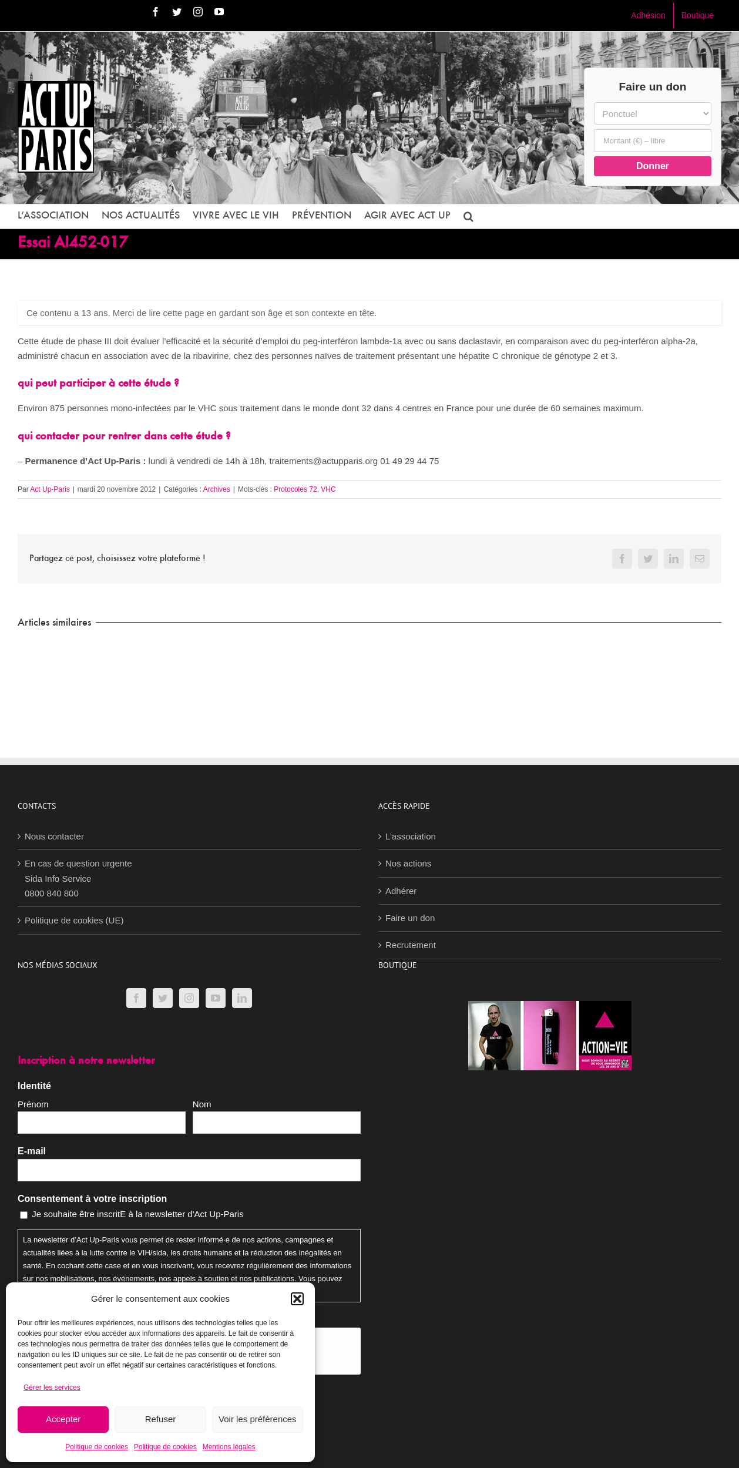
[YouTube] (216, 998)
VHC (328, 489)
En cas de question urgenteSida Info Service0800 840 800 (78, 878)
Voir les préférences (258, 1419)
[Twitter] (163, 998)
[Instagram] (189, 998)
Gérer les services (51, 1387)
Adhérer (400, 891)
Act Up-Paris (49, 489)
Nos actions (408, 863)
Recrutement (410, 945)
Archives (216, 489)
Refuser (160, 1419)
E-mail (32, 1151)
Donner (652, 166)
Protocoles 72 (295, 489)
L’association (410, 836)
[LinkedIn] (242, 998)
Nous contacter (54, 836)
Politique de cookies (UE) (74, 920)
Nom (202, 1104)
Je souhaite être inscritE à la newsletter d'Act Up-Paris (138, 1214)
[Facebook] (136, 998)
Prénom (33, 1104)
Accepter (63, 1419)
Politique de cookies (96, 1447)
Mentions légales (229, 1447)
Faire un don (410, 918)
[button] (297, 1299)
